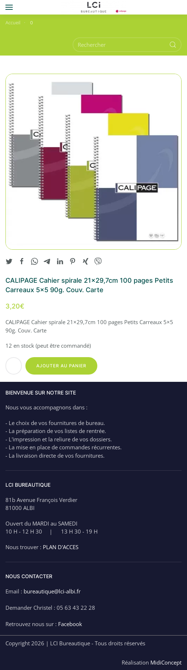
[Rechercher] (127, 44)
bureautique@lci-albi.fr (52, 591)
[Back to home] (93, 7)
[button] (9, 7)
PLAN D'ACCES (60, 547)
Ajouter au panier (61, 365)
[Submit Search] (173, 44)
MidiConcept (166, 662)
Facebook (70, 624)
